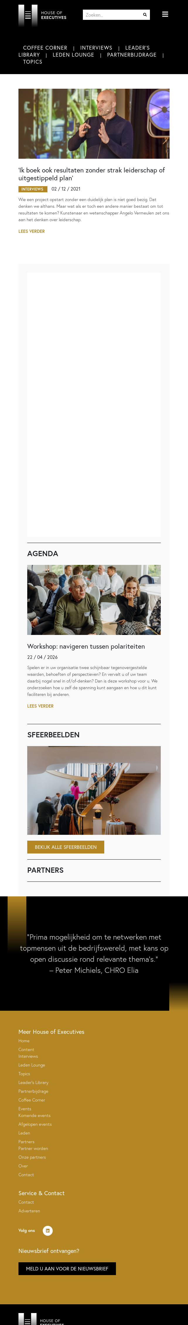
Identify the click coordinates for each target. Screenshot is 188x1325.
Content (26, 1049)
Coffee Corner (45, 47)
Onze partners (32, 1157)
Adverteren (29, 1211)
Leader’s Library (33, 1082)
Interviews (96, 47)
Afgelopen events (35, 1124)
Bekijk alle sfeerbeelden (66, 847)
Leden (24, 1133)
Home (24, 1040)
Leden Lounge (73, 54)
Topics (32, 61)
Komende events (34, 1115)
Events (24, 1108)
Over (23, 1166)
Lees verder (31, 231)
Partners (26, 1141)
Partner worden (33, 1148)
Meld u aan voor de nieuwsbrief (67, 1268)
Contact (26, 1174)
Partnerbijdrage (132, 54)
